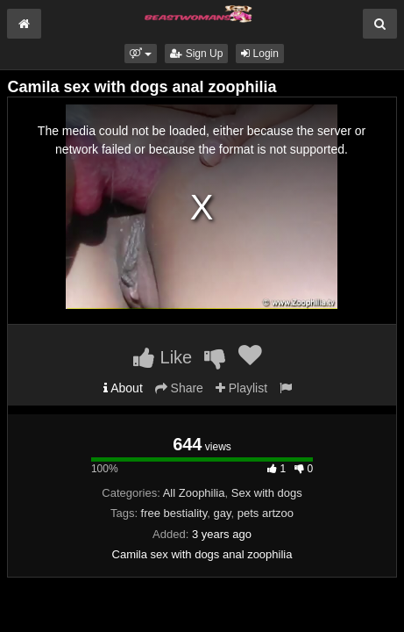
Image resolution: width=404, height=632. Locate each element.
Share (179, 388)
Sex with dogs (266, 492)
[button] (140, 53)
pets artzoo (265, 513)
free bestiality (174, 513)
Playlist (241, 388)
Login (260, 53)
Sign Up (196, 53)
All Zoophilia (194, 492)
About (123, 388)
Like (162, 357)
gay (221, 513)
